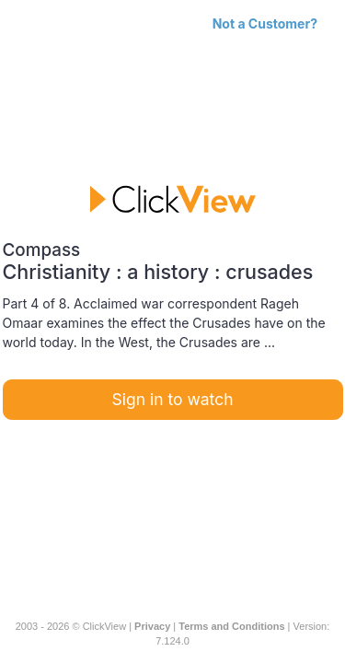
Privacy (152, 626)
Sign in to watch (173, 399)
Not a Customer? (265, 23)
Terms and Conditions (231, 626)
